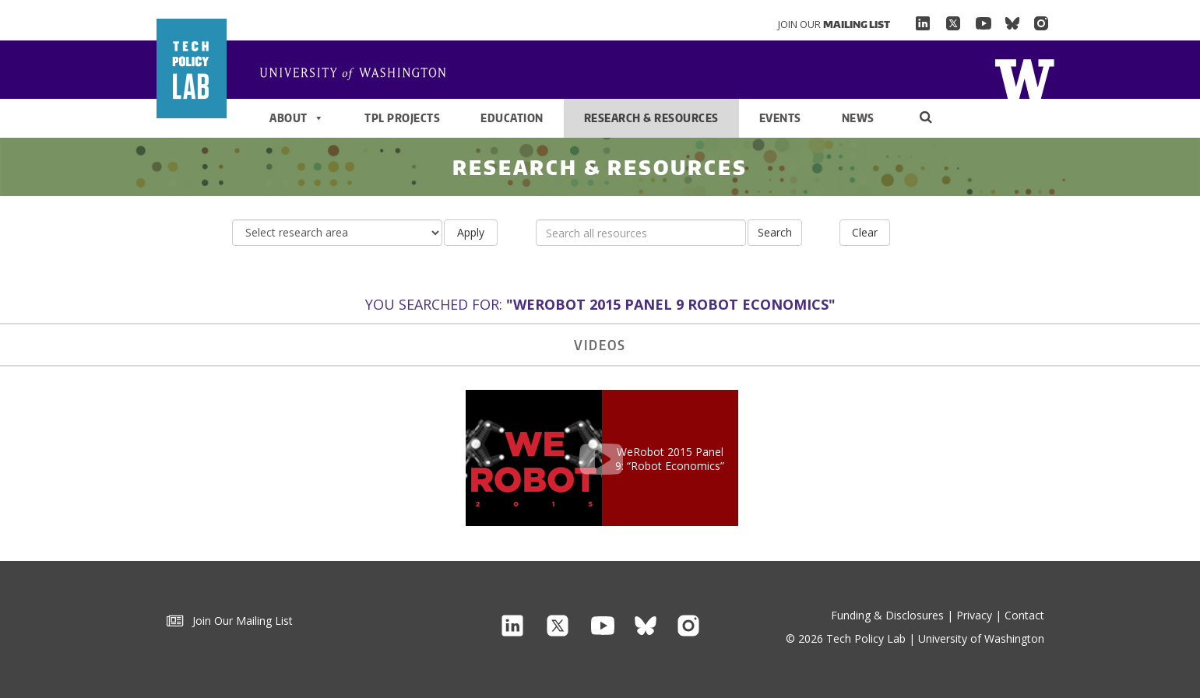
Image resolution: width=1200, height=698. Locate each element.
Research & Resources (651, 117)
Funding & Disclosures (887, 615)
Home (359, 74)
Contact (1024, 615)
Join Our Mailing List (230, 620)
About (296, 118)
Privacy (974, 615)
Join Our (834, 24)
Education (512, 117)
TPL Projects (402, 117)
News (858, 117)
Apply (470, 232)
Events (780, 117)
